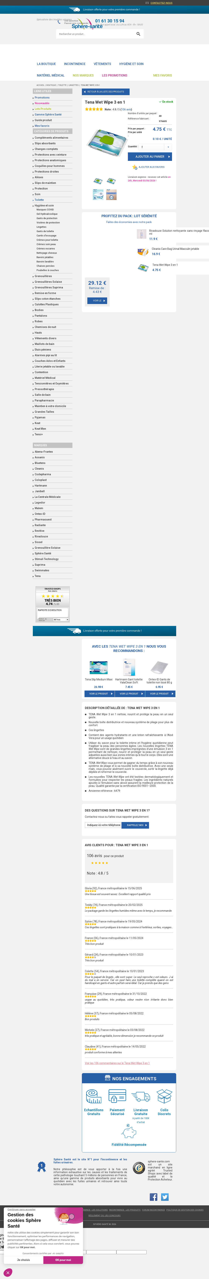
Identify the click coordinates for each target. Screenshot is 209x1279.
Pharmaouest (43, 519)
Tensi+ (39, 434)
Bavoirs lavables (45, 261)
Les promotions (114, 75)
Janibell (40, 491)
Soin (37, 194)
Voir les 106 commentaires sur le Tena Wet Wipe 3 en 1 (117, 1063)
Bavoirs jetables (45, 257)
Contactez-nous (161, 3)
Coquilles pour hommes (50, 165)
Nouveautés (42, 103)
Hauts (38, 332)
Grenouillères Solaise (48, 281)
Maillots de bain (44, 343)
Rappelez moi (135, 825)
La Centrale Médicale (48, 496)
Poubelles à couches (48, 270)
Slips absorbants (45, 143)
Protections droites (47, 171)
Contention (41, 372)
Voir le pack (97, 301)
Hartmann (41, 485)
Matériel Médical (51, 75)
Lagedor (40, 502)
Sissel (38, 542)
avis (126, 109)
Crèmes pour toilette (47, 240)
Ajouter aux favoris (152, 167)
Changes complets (46, 149)
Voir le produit (98, 693)
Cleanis (39, 468)
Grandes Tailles (44, 411)
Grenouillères (43, 276)
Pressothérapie (44, 389)
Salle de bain (43, 394)
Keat (37, 423)
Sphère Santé (43, 553)
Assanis (40, 457)
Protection (41, 188)
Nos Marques (83, 75)
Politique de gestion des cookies (185, 1210)
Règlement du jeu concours (104, 1215)
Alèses (39, 177)
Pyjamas (40, 417)
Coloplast (41, 479)
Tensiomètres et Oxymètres (52, 383)
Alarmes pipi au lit (46, 355)
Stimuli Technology (46, 559)
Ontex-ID (40, 513)
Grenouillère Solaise (47, 547)
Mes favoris (162, 75)
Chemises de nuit (45, 327)
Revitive (39, 530)
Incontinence (74, 64)
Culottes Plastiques (47, 304)
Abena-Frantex (44, 451)
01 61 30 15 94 (109, 21)
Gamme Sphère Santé (48, 114)
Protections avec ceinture (50, 154)
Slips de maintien (45, 182)
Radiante (40, 525)
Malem (39, 508)
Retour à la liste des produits (106, 91)
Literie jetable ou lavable (50, 366)
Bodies (39, 310)
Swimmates (42, 570)
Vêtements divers (45, 338)
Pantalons (41, 315)
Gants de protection (47, 218)
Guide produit (43, 120)
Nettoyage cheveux (47, 253)
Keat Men (40, 428)
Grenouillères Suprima (49, 287)
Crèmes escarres (46, 248)
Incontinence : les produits (125, 1210)
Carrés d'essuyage (46, 235)
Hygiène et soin (131, 64)
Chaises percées (46, 266)
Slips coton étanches (48, 298)
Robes (39, 321)
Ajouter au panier (150, 156)
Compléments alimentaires (51, 137)
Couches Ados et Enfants (50, 360)
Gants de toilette (45, 231)
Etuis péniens (43, 349)
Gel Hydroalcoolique (47, 214)
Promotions (42, 97)
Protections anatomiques (50, 160)
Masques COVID (45, 209)
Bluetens (40, 463)
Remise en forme (45, 293)
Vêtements (102, 64)
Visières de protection (48, 222)
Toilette (39, 199)
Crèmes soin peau (46, 244)
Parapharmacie (44, 400)
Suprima (40, 564)
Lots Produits (43, 108)
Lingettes (41, 227)
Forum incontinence (153, 1210)
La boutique (46, 64)
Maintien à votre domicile (50, 406)
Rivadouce (41, 536)
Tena (38, 576)
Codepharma (43, 474)
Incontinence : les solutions (91, 1210)
